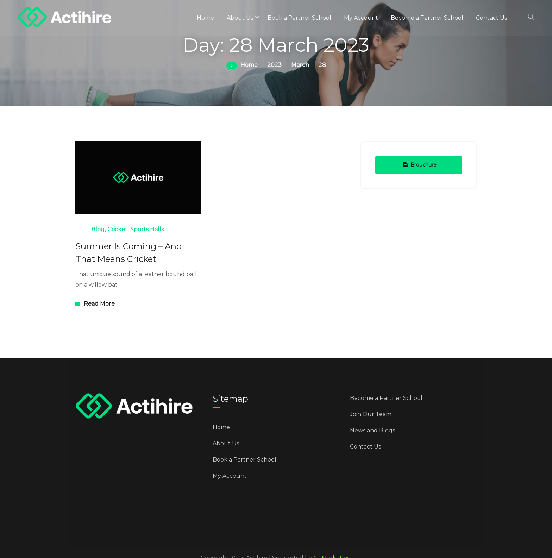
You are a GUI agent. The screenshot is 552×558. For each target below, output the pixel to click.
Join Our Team (370, 414)
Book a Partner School (299, 17)
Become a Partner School (427, 17)
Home (205, 17)
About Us (240, 17)
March (300, 65)
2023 (274, 65)
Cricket (117, 229)
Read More (99, 303)
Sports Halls (147, 229)
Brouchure (420, 165)
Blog (98, 229)
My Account (361, 17)
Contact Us (491, 17)
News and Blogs (372, 430)
